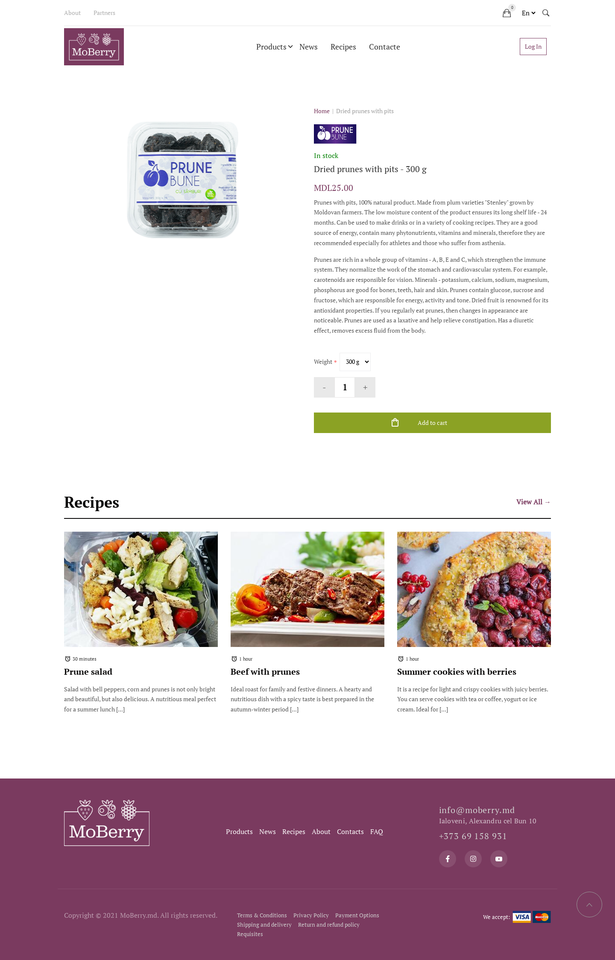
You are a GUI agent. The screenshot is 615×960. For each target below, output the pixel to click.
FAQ (376, 831)
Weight (323, 361)
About (72, 13)
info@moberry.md (477, 810)
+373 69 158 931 (473, 836)
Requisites (250, 934)
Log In (533, 46)
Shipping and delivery (264, 924)
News (308, 46)
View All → (533, 502)
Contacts (350, 831)
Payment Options (357, 915)
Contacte (384, 46)
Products (271, 46)
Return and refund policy (329, 924)
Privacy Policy (311, 915)
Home (322, 111)
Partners (104, 13)
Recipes (343, 46)
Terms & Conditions (262, 915)
